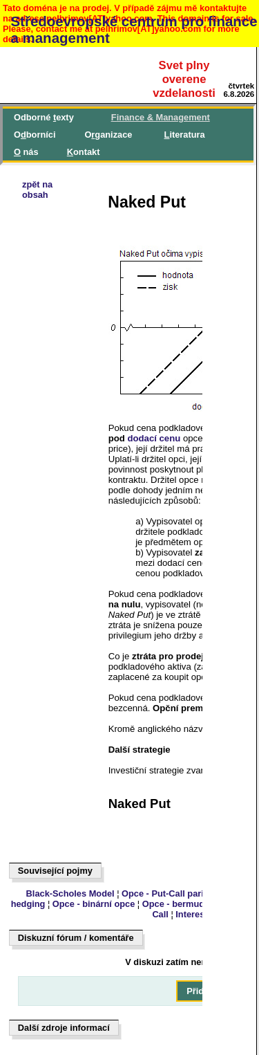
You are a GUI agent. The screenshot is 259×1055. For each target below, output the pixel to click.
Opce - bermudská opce (192, 904)
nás (26, 152)
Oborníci (34, 134)
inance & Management (160, 117)
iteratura (184, 134)
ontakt (83, 152)
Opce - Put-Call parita (166, 893)
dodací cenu (153, 438)
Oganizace (108, 134)
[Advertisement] (73, 585)
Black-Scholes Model (70, 893)
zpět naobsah (37, 189)
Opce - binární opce (93, 904)
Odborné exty (44, 117)
